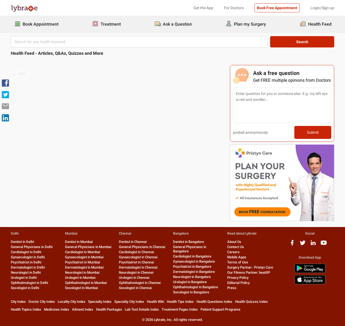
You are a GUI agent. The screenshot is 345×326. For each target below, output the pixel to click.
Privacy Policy (238, 278)
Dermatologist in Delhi (28, 267)
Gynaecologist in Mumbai (84, 257)
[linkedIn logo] (313, 245)
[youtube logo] (323, 245)
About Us (234, 242)
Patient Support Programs (220, 309)
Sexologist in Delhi (25, 288)
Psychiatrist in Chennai (136, 262)
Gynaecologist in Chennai (138, 257)
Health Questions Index (214, 302)
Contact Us (235, 247)
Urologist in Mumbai (80, 278)
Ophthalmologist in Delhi (29, 283)
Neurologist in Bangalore (192, 277)
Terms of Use (237, 262)
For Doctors (234, 8)
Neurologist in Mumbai (82, 272)
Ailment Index (82, 309)
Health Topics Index (26, 309)
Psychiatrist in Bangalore (192, 267)
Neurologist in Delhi (26, 272)
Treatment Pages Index (180, 309)
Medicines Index (56, 309)
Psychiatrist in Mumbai (82, 262)
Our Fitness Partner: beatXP (248, 272)
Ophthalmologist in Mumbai (86, 283)
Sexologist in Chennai (135, 288)
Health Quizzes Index (251, 302)
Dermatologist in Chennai (138, 267)
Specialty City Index (129, 302)
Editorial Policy (238, 283)
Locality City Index (71, 302)
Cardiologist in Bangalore (192, 256)
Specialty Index (100, 302)
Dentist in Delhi (22, 242)
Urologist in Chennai (134, 278)
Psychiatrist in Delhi (26, 262)
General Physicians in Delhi (32, 247)
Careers (233, 252)
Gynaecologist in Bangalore (194, 261)
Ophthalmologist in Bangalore (195, 287)
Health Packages (109, 309)
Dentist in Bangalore (188, 242)
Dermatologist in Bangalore (194, 272)
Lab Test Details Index (142, 309)
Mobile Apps (236, 257)
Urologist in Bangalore (190, 282)
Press (231, 288)
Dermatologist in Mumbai (84, 267)
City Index (18, 302)
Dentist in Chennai (133, 242)
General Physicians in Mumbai (88, 247)
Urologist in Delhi (24, 278)
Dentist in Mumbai (79, 242)
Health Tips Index (180, 302)
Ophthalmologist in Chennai (140, 283)
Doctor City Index (42, 302)
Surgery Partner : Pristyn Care (250, 267)
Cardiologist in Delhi (26, 252)
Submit (313, 132)
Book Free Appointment (277, 8)
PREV (19, 74)
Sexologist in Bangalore (191, 292)
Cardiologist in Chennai (136, 252)
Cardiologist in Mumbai (82, 252)
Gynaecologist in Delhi (28, 257)
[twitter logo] (302, 245)
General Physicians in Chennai (142, 247)
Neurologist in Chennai (136, 272)
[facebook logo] (292, 245)
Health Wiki (155, 302)
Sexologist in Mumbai (81, 288)
